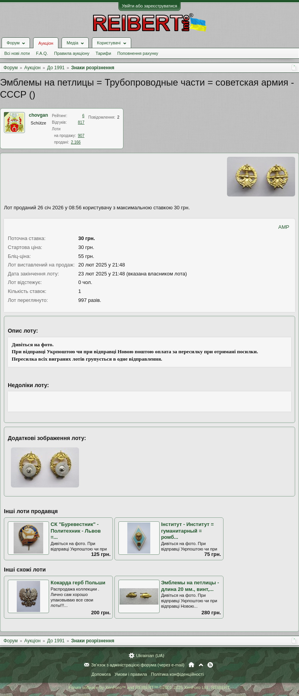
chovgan (38, 115)
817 (81, 122)
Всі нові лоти (17, 53)
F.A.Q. (42, 53)
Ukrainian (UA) (150, 655)
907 (81, 135)
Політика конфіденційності (177, 674)
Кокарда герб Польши (78, 583)
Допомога (101, 674)
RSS (210, 665)
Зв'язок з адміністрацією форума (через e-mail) (138, 665)
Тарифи (103, 53)
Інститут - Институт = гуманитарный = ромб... (187, 530)
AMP (283, 227)
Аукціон (45, 43)
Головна (191, 665)
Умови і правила (130, 674)
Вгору (201, 665)
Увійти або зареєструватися (149, 6)
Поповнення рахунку (137, 53)
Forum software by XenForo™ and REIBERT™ (149, 687)
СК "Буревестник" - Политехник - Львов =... (76, 530)
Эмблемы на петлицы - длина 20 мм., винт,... (190, 586)
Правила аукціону (71, 53)
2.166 (76, 142)
